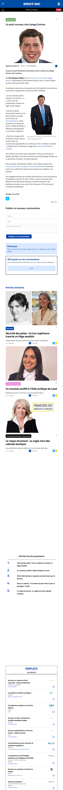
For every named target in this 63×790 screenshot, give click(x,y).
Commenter (34, 343)
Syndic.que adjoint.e (15, 781)
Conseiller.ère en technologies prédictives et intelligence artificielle (20, 756)
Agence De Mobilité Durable (15, 697)
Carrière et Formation (13, 384)
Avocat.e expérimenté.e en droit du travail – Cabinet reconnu (20, 731)
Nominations (11, 20)
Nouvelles (10, 328)
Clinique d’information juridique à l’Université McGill (23, 166)
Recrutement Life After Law (15, 775)
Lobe (9, 712)
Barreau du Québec (12, 764)
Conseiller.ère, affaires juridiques (19, 693)
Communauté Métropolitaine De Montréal (18, 749)
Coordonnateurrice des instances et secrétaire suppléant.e (20, 744)
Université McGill (12, 121)
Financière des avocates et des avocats (18, 436)
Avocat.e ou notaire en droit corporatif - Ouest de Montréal (19, 681)
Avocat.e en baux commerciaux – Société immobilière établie (19, 719)
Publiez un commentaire (18, 236)
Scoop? (59, 10)
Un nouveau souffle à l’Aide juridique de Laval (33, 570)
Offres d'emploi (31, 9)
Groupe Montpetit (12, 687)
